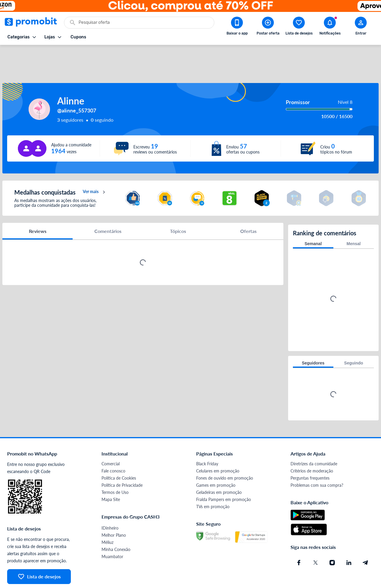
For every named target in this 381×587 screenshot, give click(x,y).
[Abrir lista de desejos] (298, 27)
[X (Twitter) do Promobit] (315, 539)
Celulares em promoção (217, 447)
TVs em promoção (212, 483)
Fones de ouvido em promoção (224, 454)
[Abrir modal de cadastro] (360, 27)
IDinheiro (110, 504)
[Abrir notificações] (329, 27)
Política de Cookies (119, 454)
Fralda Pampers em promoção (223, 476)
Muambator (112, 533)
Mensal (353, 220)
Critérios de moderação (312, 447)
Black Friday (207, 440)
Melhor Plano (114, 511)
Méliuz (107, 519)
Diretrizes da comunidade (314, 440)
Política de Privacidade (122, 461)
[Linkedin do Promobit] (349, 539)
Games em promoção (215, 461)
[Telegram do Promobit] (365, 539)
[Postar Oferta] (267, 27)
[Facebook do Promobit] (299, 539)
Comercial (111, 440)
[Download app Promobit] (236, 27)
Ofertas (248, 209)
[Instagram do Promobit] (332, 539)
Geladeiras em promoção (219, 469)
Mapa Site (111, 476)
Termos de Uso (115, 469)
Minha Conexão (116, 526)
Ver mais (95, 171)
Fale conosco (113, 447)
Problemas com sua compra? (317, 461)
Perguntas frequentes (310, 454)
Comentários (107, 209)
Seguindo (353, 339)
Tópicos (178, 209)
